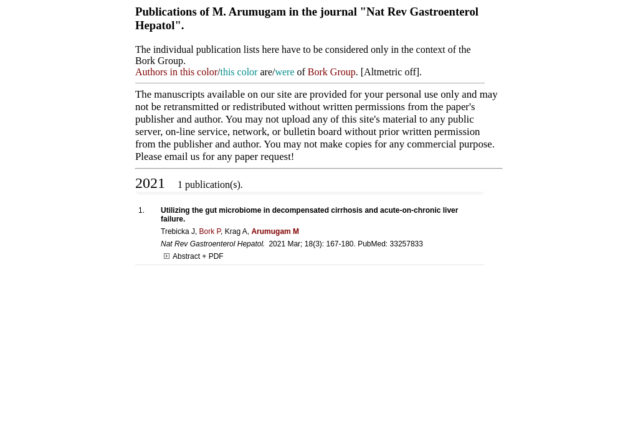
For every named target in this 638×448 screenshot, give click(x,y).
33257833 (406, 244)
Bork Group (332, 72)
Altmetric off (390, 72)
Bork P (210, 231)
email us (181, 156)
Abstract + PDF (194, 256)
